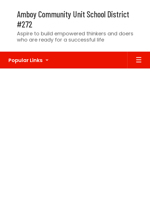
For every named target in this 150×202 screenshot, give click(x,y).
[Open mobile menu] (138, 60)
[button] (28, 60)
